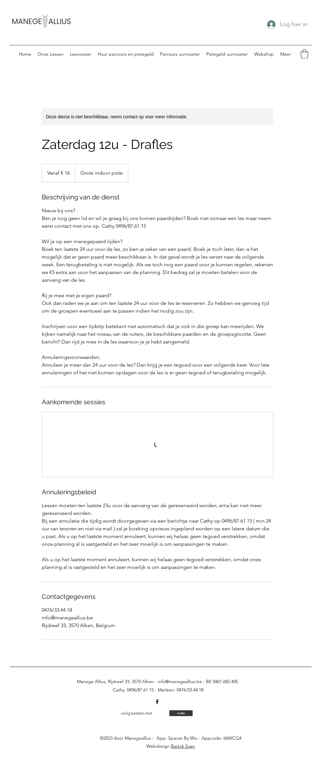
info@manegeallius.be (180, 681)
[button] (304, 54)
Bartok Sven (183, 746)
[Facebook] (157, 702)
